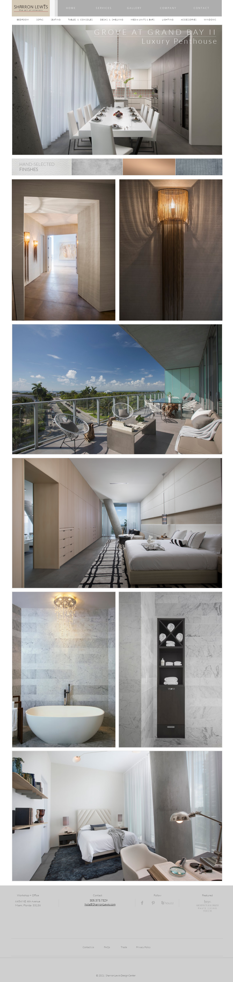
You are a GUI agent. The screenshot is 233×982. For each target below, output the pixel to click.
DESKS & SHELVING (111, 19)
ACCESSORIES (192, 19)
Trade (124, 947)
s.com (112, 904)
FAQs (107, 947)
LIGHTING (171, 19)
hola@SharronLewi (97, 904)
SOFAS (39, 19)
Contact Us (88, 947)
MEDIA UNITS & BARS (143, 19)
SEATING (59, 19)
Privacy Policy (143, 947)
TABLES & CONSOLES (84, 19)
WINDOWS (210, 19)
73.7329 (102, 900)
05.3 (94, 900)
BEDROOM (26, 19)
